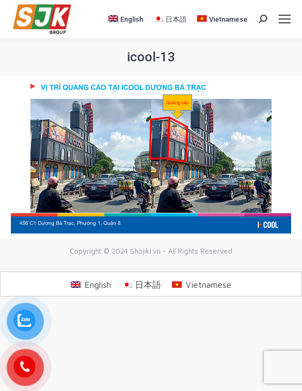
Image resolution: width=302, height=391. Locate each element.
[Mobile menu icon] (284, 19)
